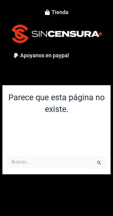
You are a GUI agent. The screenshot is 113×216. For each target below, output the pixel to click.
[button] (41, 55)
